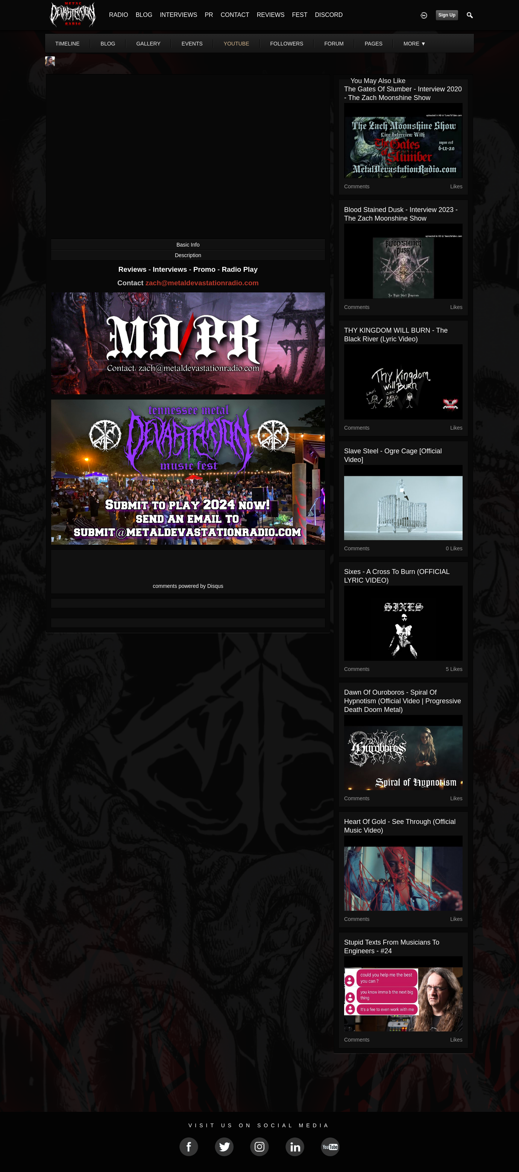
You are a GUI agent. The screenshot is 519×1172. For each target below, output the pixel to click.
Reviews (133, 269)
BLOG (144, 15)
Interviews (171, 269)
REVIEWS (271, 15)
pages (373, 44)
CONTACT (235, 15)
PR (209, 15)
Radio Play (240, 269)
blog (108, 44)
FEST (300, 15)
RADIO (118, 15)
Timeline (67, 44)
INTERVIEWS (178, 15)
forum (333, 44)
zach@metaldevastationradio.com (202, 283)
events (192, 44)
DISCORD (329, 15)
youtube (236, 44)
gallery (148, 44)
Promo (205, 269)
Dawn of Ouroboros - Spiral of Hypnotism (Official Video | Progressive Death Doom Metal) (402, 701)
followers (287, 44)
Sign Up (447, 15)
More (415, 44)
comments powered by (188, 586)
